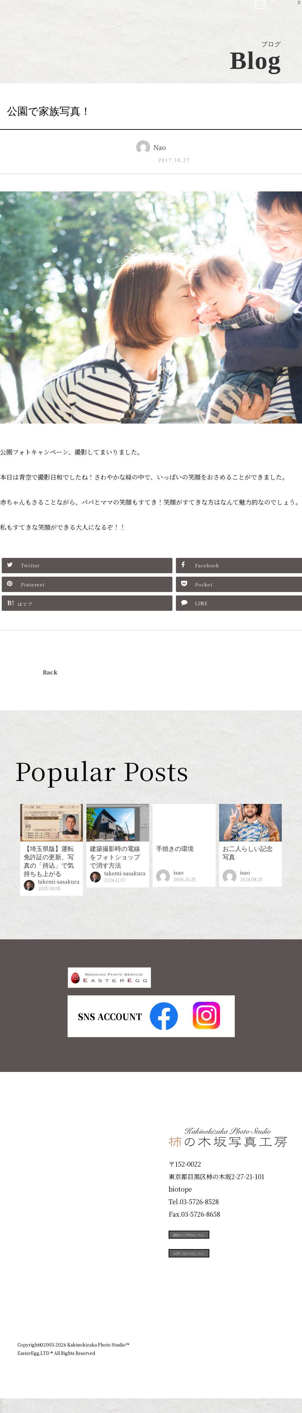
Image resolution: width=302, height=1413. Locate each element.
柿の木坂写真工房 (62, 13)
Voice (29, 1276)
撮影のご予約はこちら (221, 1255)
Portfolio (37, 1226)
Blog (28, 1300)
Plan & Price (46, 1151)
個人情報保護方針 (265, 1343)
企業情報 (191, 1343)
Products (36, 1201)
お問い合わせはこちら (221, 1287)
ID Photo (37, 1176)
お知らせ (223, 1343)
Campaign (40, 1251)
